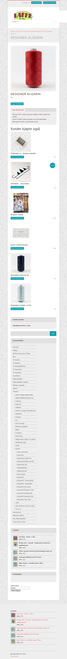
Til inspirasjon (17, 369)
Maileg (15, 350)
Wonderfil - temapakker (25, 484)
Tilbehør (18, 31)
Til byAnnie (16, 363)
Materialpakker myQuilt (20, 382)
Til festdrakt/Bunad (19, 366)
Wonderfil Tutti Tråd (23, 499)
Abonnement (17, 512)
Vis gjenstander (36, 2)
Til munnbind (17, 373)
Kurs (14, 357)
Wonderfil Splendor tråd (25, 496)
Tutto (17, 503)
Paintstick (19, 433)
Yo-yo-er (18, 509)
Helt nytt (15, 347)
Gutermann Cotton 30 (24, 458)
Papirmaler (19, 436)
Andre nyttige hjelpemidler (24, 395)
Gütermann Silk (22, 465)
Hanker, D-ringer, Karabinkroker (26, 411)
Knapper (18, 417)
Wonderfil (20, 477)
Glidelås (18, 407)
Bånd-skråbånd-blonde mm (24, 398)
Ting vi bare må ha (19, 522)
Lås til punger (20, 423)
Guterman (20, 455)
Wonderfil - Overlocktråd (25, 480)
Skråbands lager (21, 442)
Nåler (17, 430)
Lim (17, 420)
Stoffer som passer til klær (21, 353)
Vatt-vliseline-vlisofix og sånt (25, 506)
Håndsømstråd (22, 471)
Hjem (12, 31)
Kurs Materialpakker (19, 519)
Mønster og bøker (19, 385)
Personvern (14, 656)
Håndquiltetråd (22, 468)
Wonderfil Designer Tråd (37, 31)
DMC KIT (18, 404)
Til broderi (16, 360)
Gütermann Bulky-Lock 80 (25, 461)
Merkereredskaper (22, 426)
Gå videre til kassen (49, 2)
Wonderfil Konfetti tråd (24, 493)
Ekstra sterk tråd (22, 452)
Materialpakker (18, 379)
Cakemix (18, 401)
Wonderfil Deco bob (24, 487)
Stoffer (15, 388)
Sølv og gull (21, 474)
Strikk (17, 446)
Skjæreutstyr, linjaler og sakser (26, 439)
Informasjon (18, 110)
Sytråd (25, 31)
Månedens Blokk (18, 515)
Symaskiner (16, 376)
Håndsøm (19, 414)
